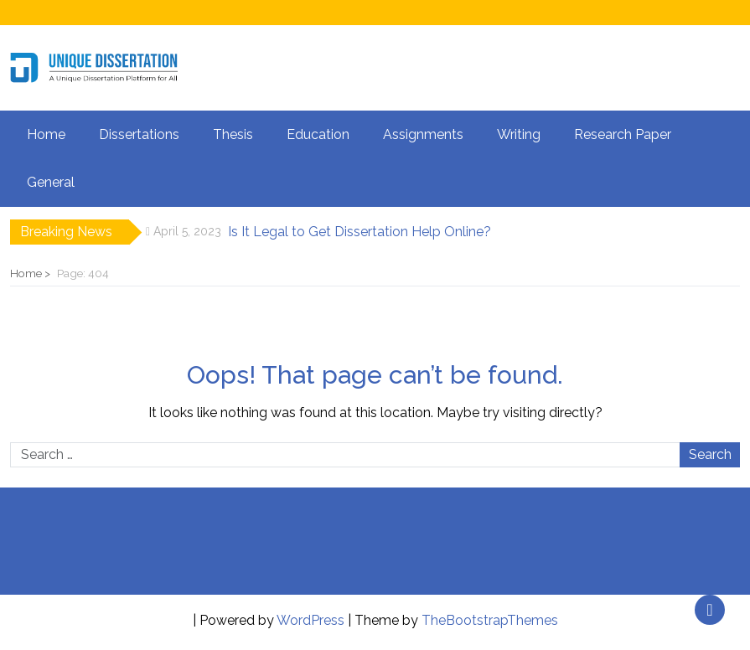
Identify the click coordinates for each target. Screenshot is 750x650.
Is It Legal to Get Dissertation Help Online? (359, 232)
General (51, 182)
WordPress (310, 620)
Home (46, 134)
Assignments (423, 134)
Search (710, 454)
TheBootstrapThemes (490, 620)
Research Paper (622, 134)
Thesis (233, 134)
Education (318, 134)
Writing (519, 134)
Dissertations (139, 134)
